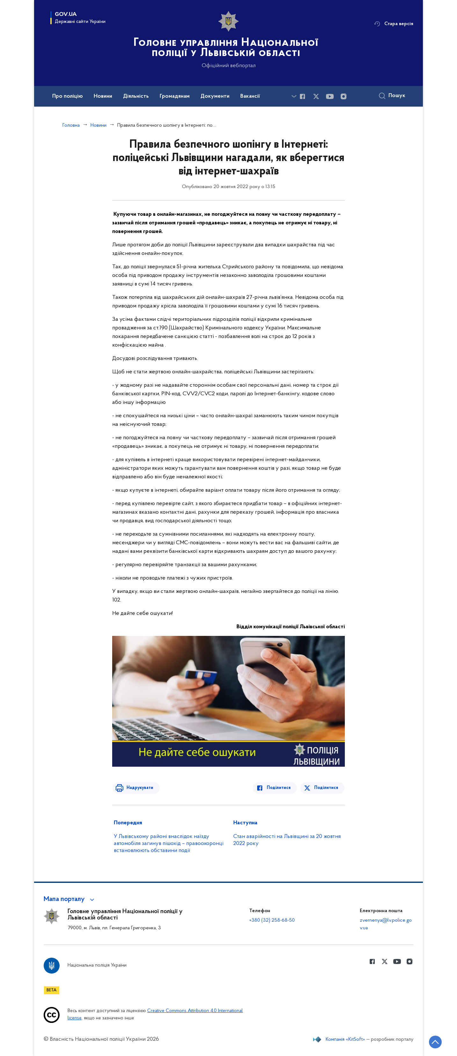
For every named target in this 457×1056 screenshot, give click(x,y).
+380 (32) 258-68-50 (272, 920)
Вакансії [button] (250, 96)
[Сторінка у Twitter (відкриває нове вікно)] (316, 96)
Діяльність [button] (136, 96)
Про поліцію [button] (67, 96)
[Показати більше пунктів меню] (294, 96)
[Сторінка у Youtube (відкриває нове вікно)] (330, 96)
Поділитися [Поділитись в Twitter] (326, 787)
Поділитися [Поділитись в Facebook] (280, 787)
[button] (70, 899)
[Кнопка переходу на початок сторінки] (433, 1041)
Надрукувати (138, 787)
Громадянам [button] (175, 96)
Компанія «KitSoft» (345, 1039)
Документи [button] (214, 96)
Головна (71, 125)
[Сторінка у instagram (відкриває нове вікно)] (343, 96)
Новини (98, 125)
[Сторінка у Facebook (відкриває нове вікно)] (302, 96)
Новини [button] (103, 96)
